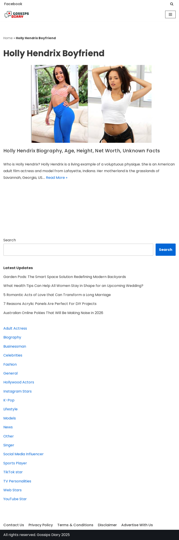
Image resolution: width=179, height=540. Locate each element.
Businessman (14, 346)
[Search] (171, 4)
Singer (8, 445)
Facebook (13, 3)
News (8, 427)
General (10, 373)
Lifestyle (10, 409)
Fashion (10, 364)
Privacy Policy (41, 525)
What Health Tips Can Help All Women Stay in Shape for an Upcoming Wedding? (73, 285)
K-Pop (8, 400)
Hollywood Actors (18, 382)
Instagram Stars (17, 391)
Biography (12, 337)
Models (9, 418)
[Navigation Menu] (170, 14)
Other (8, 436)
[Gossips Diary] (16, 14)
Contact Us (13, 525)
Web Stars (12, 490)
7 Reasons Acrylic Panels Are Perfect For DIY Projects (50, 303)
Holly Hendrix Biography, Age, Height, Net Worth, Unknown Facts (81, 150)
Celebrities (12, 355)
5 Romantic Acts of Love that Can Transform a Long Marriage (57, 294)
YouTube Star (15, 499)
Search (9, 240)
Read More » (56, 177)
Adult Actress (15, 328)
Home (8, 38)
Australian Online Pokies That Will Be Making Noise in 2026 (53, 312)
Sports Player (15, 463)
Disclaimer (107, 525)
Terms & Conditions (75, 525)
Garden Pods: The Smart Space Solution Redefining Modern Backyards (64, 276)
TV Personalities (17, 481)
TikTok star (13, 472)
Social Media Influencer (23, 454)
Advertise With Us (137, 525)
